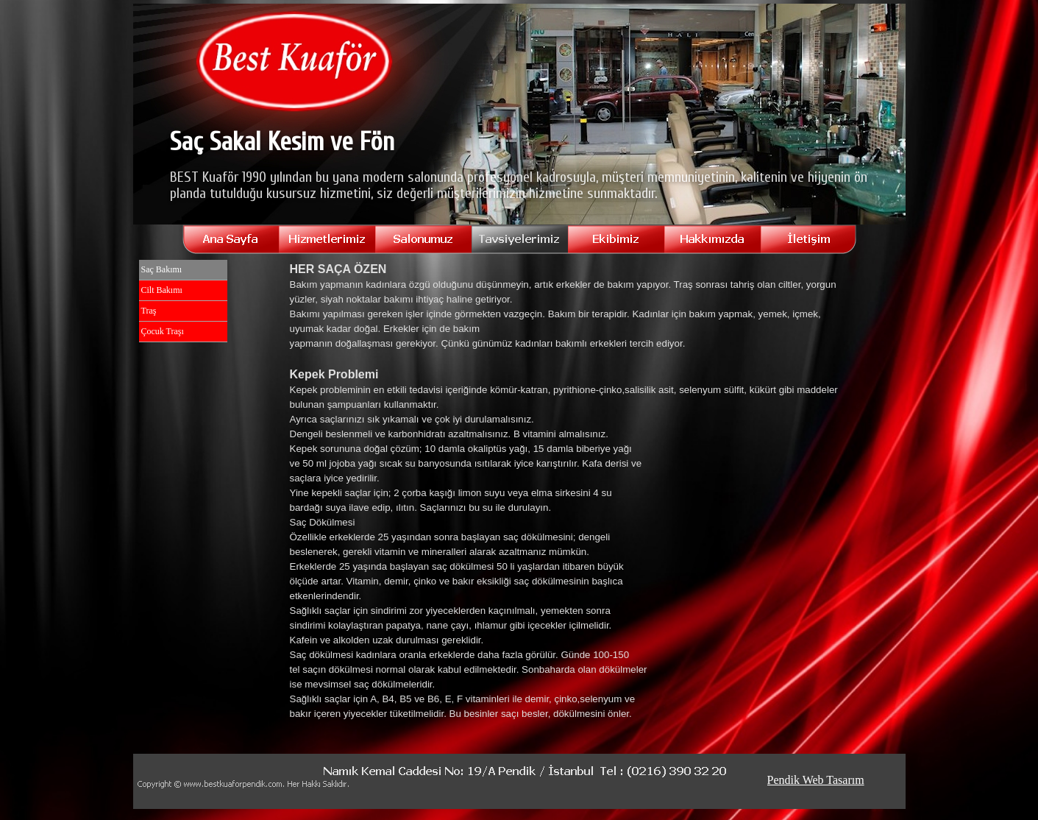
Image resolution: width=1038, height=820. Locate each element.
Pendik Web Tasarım (815, 780)
